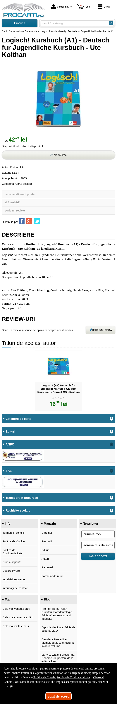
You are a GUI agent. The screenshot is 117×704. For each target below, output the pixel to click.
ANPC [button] (10, 444)
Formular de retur (52, 576)
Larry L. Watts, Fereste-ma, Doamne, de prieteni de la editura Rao (58, 658)
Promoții (47, 541)
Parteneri (47, 567)
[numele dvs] (98, 534)
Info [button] (7, 523)
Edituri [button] (10, 431)
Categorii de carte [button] (18, 418)
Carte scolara (23, 183)
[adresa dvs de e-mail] (98, 545)
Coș (83, 6)
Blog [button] (47, 599)
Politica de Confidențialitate (13, 551)
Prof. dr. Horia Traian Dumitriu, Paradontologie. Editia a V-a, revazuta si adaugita (57, 613)
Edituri (45, 550)
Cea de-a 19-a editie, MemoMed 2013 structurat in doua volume (58, 643)
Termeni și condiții (14, 532)
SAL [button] (9, 470)
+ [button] (111, 419)
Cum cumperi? (12, 562)
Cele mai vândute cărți (16, 608)
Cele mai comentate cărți (18, 617)
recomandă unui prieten (20, 194)
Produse (19, 23)
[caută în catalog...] (73, 23)
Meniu (104, 6)
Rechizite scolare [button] (18, 510)
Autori (45, 558)
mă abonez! (98, 556)
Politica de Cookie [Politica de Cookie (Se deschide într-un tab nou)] (44, 677)
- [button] (111, 444)
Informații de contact (15, 588)
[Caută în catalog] (111, 23)
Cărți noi (47, 532)
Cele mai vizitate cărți (16, 626)
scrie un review (15, 210)
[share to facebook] (22, 221)
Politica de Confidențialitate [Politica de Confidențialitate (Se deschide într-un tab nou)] (73, 677)
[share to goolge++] (29, 221)
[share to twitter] (37, 221)
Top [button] (7, 599)
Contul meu (60, 6)
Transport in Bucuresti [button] (22, 497)
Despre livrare (11, 570)
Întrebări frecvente (14, 579)
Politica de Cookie (14, 541)
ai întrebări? (13, 202)
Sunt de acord (59, 696)
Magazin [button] (50, 523)
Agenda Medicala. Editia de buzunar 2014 (58, 629)
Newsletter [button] (90, 523)
